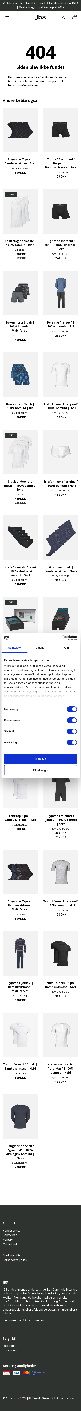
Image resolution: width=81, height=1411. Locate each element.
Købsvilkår (10, 1235)
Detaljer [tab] (41, 647)
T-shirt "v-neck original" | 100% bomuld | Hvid (60, 406)
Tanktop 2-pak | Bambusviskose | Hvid (20, 818)
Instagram (10, 1350)
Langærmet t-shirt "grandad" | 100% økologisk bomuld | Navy (20, 1152)
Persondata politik (15, 1260)
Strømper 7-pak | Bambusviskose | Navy (61, 569)
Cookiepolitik (11, 1255)
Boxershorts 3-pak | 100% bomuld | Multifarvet (20, 326)
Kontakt (8, 1239)
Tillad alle (40, 758)
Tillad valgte (40, 770)
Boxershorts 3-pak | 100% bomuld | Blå (20, 406)
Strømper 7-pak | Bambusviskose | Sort (20, 161)
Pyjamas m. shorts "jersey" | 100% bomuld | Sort (61, 820)
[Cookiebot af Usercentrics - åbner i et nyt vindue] (61, 637)
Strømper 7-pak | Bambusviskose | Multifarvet (20, 905)
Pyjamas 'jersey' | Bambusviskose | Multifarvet (20, 987)
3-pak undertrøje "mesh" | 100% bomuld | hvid (20, 486)
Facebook (9, 1346)
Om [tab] (66, 647)
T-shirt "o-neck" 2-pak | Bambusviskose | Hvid (20, 1066)
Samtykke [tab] (14, 647)
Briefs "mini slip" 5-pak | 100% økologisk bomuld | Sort (20, 571)
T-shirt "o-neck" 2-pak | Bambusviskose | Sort (61, 985)
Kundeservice (11, 1231)
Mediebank (10, 1244)
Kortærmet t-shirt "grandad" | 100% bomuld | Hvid (61, 1068)
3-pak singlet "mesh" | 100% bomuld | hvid (20, 243)
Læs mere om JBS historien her (23, 1320)
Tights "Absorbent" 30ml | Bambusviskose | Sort (61, 245)
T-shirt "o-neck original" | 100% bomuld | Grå (60, 903)
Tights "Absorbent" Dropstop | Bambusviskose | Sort (60, 163)
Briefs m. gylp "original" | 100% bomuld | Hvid (60, 483)
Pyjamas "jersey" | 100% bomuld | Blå (60, 324)
